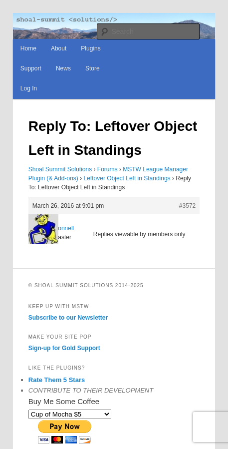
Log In (28, 88)
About (58, 48)
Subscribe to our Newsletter (68, 317)
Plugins (90, 48)
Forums (107, 169)
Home (28, 48)
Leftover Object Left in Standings (127, 178)
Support (30, 68)
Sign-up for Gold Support (64, 348)
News (63, 68)
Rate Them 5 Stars (56, 380)
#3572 (187, 205)
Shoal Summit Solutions (60, 169)
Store (92, 68)
